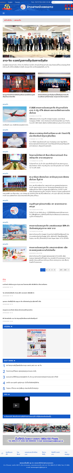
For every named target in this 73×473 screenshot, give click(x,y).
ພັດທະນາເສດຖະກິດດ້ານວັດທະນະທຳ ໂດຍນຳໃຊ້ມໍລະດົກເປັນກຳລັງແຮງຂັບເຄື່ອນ (49, 134)
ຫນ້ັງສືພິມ (8, 327)
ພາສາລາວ (3, 2)
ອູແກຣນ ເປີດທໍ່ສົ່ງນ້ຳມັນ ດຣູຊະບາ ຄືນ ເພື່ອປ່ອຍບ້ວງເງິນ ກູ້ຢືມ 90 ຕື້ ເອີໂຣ (22, 301)
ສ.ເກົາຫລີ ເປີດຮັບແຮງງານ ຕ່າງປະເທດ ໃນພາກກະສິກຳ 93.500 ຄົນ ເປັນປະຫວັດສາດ (25, 284)
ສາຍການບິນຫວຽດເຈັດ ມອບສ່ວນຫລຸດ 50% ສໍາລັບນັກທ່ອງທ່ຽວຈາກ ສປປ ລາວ (49, 227)
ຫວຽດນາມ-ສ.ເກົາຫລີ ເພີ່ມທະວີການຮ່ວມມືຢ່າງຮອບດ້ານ (17, 310)
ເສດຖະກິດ (17, 20)
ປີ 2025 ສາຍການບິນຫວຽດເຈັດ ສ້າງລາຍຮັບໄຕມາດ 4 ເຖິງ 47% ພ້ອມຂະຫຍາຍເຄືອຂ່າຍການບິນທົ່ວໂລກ (49, 110)
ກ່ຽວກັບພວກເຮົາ (9, 453)
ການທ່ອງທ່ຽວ (67, 453)
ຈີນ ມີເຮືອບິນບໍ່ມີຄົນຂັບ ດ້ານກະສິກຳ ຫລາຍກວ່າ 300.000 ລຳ (18, 293)
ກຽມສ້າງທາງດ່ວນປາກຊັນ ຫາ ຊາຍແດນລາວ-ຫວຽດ (48, 205)
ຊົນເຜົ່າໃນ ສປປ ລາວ (56, 453)
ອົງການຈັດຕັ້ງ (44, 453)
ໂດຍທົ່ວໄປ (18, 453)
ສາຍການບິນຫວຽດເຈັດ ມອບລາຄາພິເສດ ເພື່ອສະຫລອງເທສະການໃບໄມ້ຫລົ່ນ (48, 249)
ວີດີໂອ (6, 394)
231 (61, 270)
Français (17, 2)
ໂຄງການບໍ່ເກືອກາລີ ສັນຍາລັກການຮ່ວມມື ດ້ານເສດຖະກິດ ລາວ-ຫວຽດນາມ (48, 156)
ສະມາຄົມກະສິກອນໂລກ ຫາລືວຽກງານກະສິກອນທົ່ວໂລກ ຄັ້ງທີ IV (49, 178)
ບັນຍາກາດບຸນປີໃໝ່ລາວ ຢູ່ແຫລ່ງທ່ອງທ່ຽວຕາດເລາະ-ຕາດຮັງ (21, 371)
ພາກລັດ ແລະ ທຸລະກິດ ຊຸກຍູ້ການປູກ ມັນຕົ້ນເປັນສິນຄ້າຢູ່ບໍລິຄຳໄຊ (22, 383)
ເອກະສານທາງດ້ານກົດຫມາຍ (31, 453)
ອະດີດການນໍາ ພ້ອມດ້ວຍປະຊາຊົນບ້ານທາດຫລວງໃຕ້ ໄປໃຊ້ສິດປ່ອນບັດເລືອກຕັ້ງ (27, 416)
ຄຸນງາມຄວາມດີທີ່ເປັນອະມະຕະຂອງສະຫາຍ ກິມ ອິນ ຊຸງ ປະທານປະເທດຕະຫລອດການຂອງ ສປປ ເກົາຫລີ (32, 377)
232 (65, 270)
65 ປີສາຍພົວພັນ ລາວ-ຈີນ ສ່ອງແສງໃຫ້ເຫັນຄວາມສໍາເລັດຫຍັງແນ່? (20, 318)
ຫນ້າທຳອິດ (8, 20)
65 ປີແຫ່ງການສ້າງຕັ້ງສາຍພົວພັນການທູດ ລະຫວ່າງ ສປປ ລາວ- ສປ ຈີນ (24, 366)
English (10, 2)
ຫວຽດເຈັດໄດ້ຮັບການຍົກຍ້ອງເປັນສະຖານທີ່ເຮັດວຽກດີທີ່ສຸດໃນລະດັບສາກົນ (19, 85)
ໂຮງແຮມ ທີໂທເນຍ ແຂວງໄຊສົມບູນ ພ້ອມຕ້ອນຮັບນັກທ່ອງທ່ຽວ (22, 388)
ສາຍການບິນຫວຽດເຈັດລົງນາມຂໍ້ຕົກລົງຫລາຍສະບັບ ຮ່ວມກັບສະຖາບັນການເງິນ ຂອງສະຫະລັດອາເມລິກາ (54, 85)
